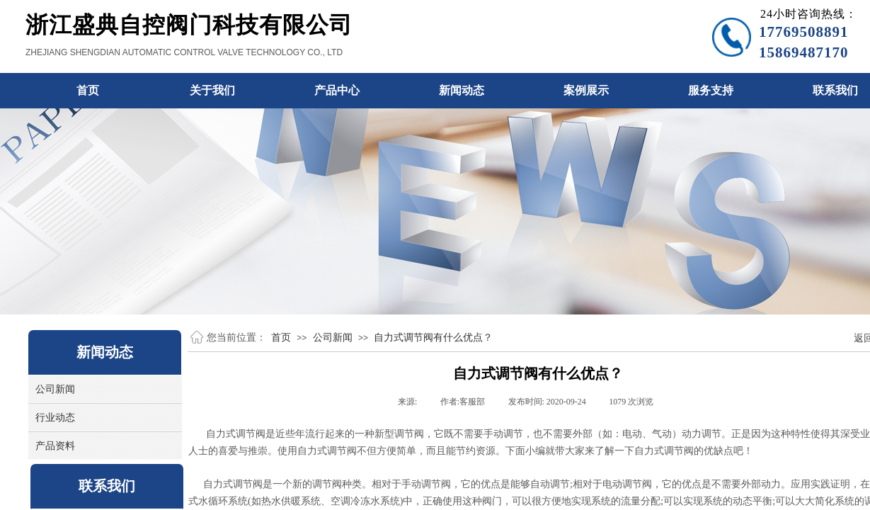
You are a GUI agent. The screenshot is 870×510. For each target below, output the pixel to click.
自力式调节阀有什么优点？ (433, 337)
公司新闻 (333, 337)
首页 (281, 337)
